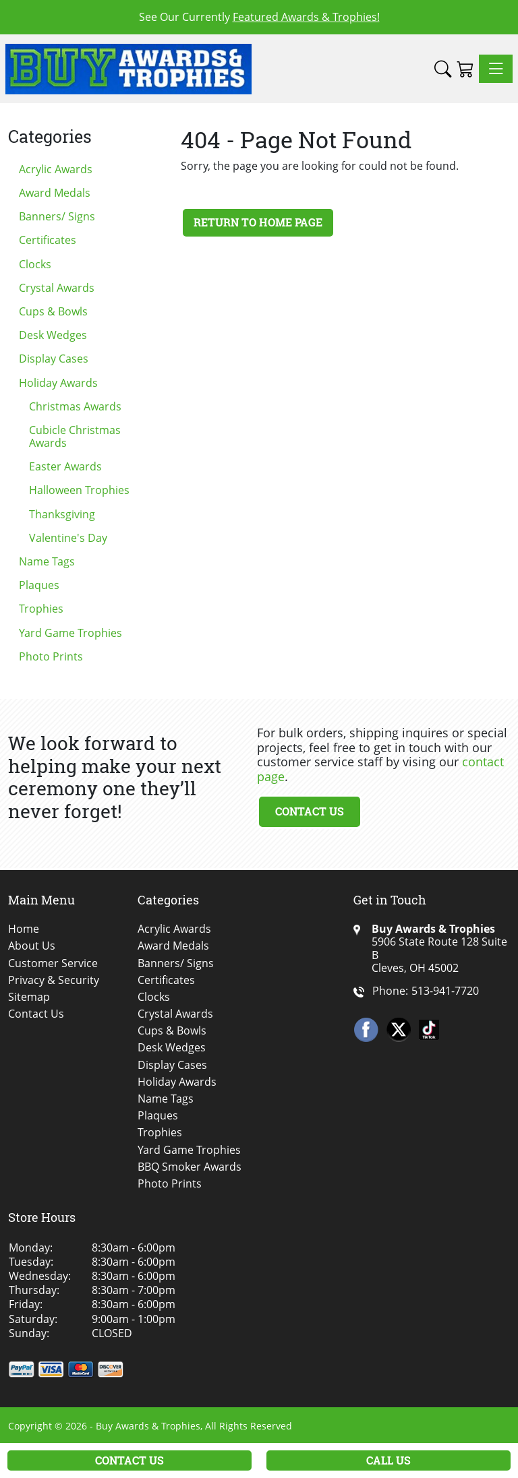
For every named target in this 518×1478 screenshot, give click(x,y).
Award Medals (54, 192)
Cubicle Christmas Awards (75, 436)
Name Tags (47, 561)
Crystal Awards (56, 287)
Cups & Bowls (53, 311)
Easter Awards (65, 466)
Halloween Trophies (79, 490)
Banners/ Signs (57, 216)
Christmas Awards (75, 406)
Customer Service (53, 963)
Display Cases (53, 358)
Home (23, 929)
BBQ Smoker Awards (189, 1167)
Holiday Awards (58, 382)
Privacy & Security (53, 980)
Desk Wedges (53, 335)
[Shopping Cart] (465, 69)
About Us (31, 946)
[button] (442, 69)
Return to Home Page (258, 222)
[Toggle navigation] (496, 69)
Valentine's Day (68, 537)
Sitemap (29, 997)
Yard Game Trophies (70, 632)
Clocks (35, 264)
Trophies (41, 608)
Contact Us (309, 811)
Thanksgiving (62, 514)
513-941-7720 (445, 991)
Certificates (47, 240)
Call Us (388, 1460)
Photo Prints (51, 656)
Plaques (39, 585)
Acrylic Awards (55, 169)
